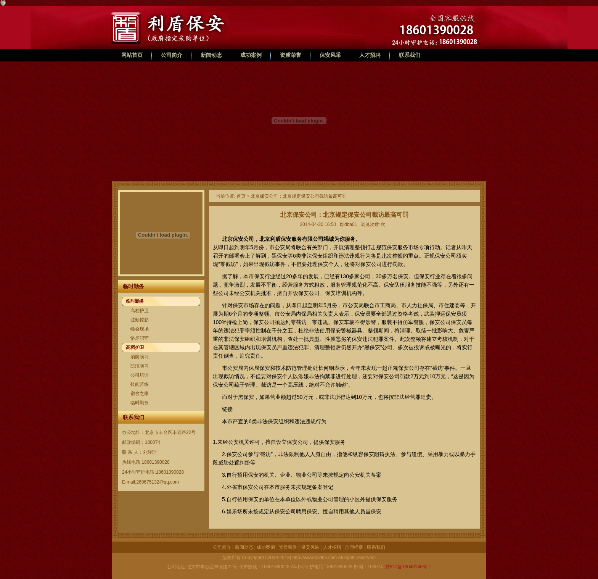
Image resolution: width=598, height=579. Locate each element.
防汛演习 (139, 366)
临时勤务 (135, 301)
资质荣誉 (290, 55)
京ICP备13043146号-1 (407, 566)
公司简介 (171, 55)
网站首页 (132, 55)
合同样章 (354, 547)
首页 (241, 196)
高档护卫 (139, 310)
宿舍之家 (139, 393)
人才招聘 (370, 55)
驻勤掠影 (139, 320)
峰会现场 (139, 329)
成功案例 (251, 55)
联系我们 (409, 55)
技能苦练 (139, 384)
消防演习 (139, 357)
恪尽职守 (139, 338)
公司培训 (139, 375)
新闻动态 (211, 55)
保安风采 (330, 55)
